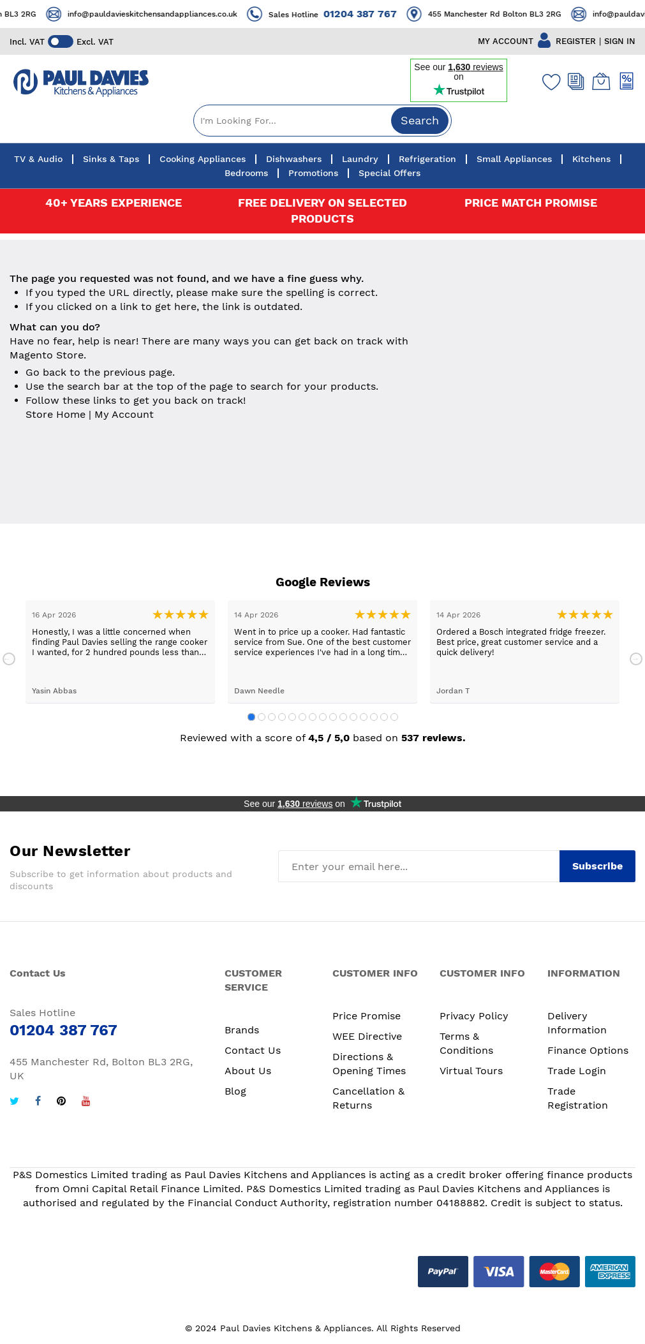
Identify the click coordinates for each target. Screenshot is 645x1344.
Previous (9, 659)
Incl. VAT (27, 42)
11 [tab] (353, 717)
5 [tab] (292, 717)
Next (636, 659)
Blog (235, 1091)
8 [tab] (323, 717)
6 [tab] (302, 717)
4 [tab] (282, 717)
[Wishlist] (548, 81)
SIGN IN (619, 41)
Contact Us (253, 1050)
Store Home (55, 414)
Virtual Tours (471, 1071)
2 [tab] (261, 717)
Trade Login (576, 1071)
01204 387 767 (377, 14)
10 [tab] (343, 717)
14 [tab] (384, 717)
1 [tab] (251, 717)
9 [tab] (333, 717)
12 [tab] (363, 717)
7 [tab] (312, 717)
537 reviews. (433, 738)
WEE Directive (367, 1036)
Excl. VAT (95, 42)
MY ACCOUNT (505, 41)
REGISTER (576, 41)
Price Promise (366, 1016)
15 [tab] (394, 717)
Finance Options (587, 1050)
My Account (124, 414)
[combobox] (322, 121)
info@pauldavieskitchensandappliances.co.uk (170, 14)
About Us (248, 1071)
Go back (46, 372)
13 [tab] (374, 717)
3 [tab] (272, 717)
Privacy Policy (474, 1016)
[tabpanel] (120, 651)
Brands (242, 1030)
